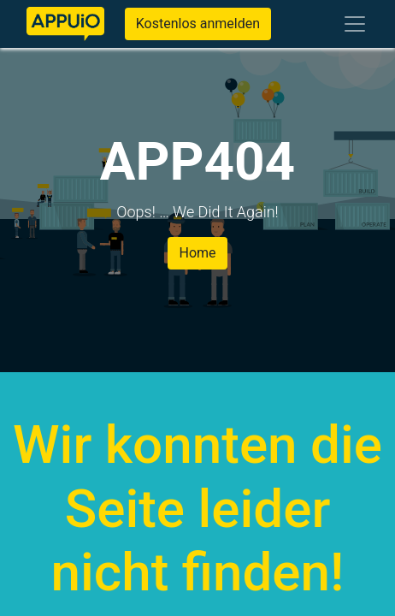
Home (197, 253)
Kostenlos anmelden (198, 23)
